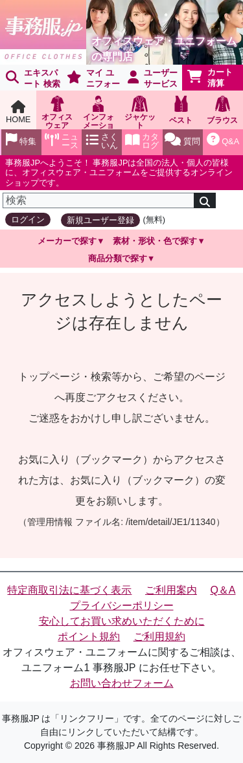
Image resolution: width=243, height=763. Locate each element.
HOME (18, 112)
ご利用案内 (171, 590)
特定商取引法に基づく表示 (69, 590)
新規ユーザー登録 (100, 220)
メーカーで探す (67, 241)
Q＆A (222, 590)
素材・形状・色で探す (155, 241)
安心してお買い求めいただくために (122, 621)
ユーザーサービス (153, 78)
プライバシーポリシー (122, 605)
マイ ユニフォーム (91, 79)
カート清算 (210, 77)
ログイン (28, 219)
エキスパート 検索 (33, 78)
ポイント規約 (89, 636)
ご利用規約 (159, 636)
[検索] (98, 200)
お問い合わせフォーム (122, 683)
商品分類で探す (117, 258)
